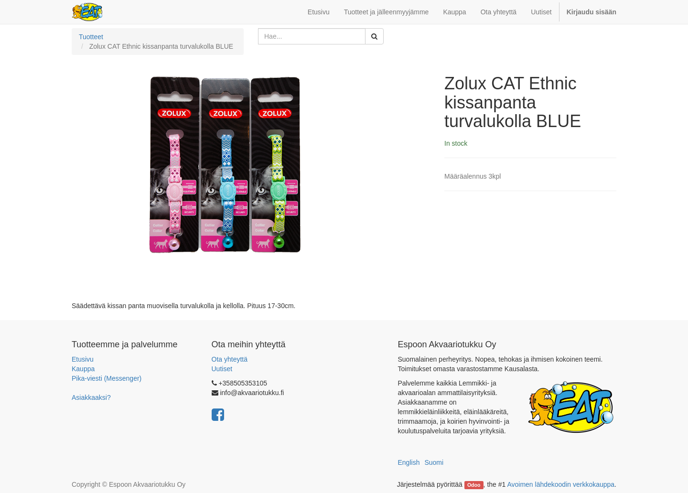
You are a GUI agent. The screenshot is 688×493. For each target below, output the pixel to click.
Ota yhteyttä (229, 359)
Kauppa (83, 369)
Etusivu (83, 359)
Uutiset (222, 369)
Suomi (433, 462)
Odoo (473, 485)
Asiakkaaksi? (91, 397)
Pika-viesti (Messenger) (106, 378)
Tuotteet (91, 37)
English (409, 462)
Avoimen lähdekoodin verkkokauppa (560, 484)
